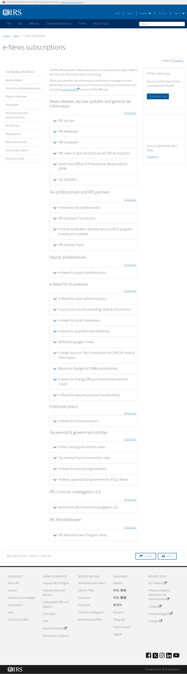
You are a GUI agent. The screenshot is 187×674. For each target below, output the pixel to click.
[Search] (162, 24)
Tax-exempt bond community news (84, 457)
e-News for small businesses (79, 320)
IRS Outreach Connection (77, 218)
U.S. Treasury (157, 583)
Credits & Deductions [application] (58, 24)
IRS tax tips (66, 120)
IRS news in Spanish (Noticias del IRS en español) (94, 153)
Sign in (179, 13)
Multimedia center (16, 142)
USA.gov (154, 606)
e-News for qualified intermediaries (84, 331)
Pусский (118, 612)
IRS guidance (13, 134)
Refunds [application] (34, 24)
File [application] (8, 24)
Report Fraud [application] (101, 24)
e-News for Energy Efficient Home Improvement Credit (93, 382)
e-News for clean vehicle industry (82, 298)
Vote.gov (155, 621)
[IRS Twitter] (155, 656)
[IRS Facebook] (148, 655)
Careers (12, 590)
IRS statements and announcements (16, 115)
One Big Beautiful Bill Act (19, 72)
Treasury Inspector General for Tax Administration (159, 594)
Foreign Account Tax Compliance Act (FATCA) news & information (96, 355)
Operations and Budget (21, 598)
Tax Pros (162, 13)
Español (178, 61)
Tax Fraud (83, 605)
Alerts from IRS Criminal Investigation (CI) (88, 507)
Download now (158, 96)
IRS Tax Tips (12, 126)
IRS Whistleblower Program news (82, 535)
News (130, 13)
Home (6, 36)
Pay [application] (20, 24)
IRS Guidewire (68, 142)
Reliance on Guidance (56, 636)
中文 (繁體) (120, 598)
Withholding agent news (76, 342)
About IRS (13, 583)
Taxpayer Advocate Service (54, 592)
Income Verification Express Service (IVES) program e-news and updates (95, 231)
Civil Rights (49, 614)
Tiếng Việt (119, 620)
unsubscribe (70, 89)
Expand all (130, 113)
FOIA (45, 621)
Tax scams (84, 598)
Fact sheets (12, 105)
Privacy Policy (153, 669)
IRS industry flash (70, 244)
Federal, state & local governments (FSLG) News (93, 479)
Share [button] (148, 556)
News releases (13, 80)
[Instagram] (162, 655)
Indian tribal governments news (81, 447)
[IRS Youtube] (176, 655)
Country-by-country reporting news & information (94, 309)
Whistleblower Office (90, 620)
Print (170, 556)
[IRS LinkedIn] (169, 656)
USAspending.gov (160, 614)
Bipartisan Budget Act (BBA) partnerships (87, 368)
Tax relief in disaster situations (23, 88)
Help (117, 13)
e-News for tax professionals (79, 207)
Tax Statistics (67, 179)
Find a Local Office (18, 620)
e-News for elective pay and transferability (89, 395)
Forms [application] (82, 24)
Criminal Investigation (91, 612)
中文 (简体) (120, 590)
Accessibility (172, 669)
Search (182, 23)
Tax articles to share (16, 150)
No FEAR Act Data (55, 628)
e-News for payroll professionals (82, 272)
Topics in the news (16, 97)
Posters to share (14, 159)
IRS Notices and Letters (91, 583)
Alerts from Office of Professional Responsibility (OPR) (92, 166)
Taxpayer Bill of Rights (56, 583)
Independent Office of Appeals (55, 604)
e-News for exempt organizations (82, 468)
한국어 (117, 605)
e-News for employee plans (78, 421)
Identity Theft (86, 590)
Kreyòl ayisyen (121, 627)
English (145, 13)
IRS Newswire (68, 131)
